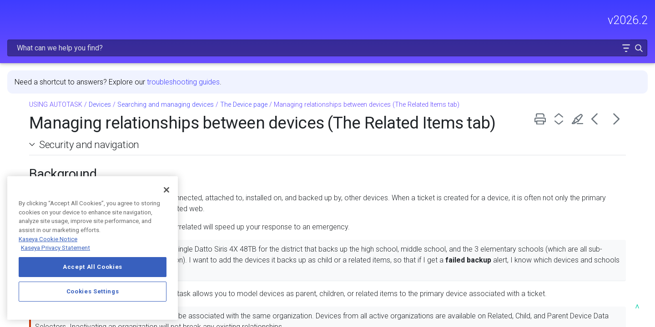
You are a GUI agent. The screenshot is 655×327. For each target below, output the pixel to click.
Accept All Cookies (92, 266)
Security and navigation (220, 140)
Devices (231, 81)
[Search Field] (511, 19)
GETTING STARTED (69, 80)
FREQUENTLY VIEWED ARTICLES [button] (69, 60)
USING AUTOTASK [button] (69, 118)
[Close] (166, 190)
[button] (619, 19)
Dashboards (72, 135)
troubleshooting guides (314, 58)
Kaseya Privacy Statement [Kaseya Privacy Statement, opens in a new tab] (55, 247)
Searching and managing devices (296, 81)
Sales (72, 162)
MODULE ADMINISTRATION (69, 99)
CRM (72, 149)
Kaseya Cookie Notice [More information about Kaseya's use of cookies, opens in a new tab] (48, 239)
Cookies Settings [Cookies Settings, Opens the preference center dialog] (92, 291)
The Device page (374, 81)
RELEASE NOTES (34, 41)
